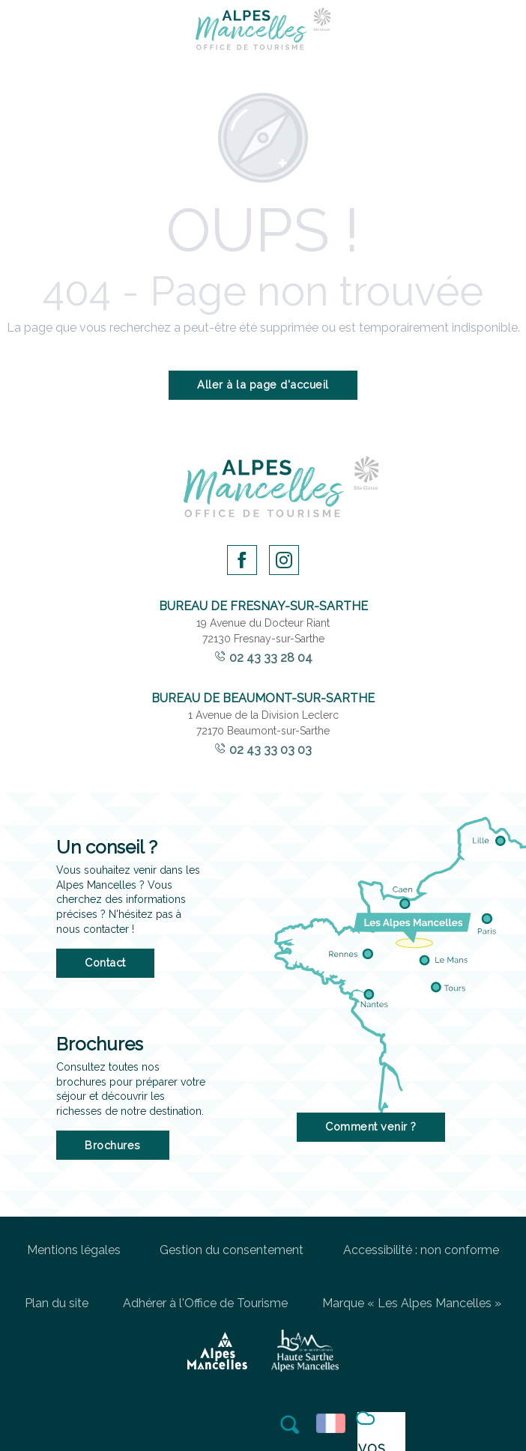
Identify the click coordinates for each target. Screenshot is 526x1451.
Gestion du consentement (231, 1250)
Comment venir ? (371, 1126)
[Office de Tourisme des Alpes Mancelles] (263, 31)
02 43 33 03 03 (270, 750)
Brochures (113, 1145)
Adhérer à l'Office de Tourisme (205, 1303)
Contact (105, 962)
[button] (290, 1425)
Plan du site (56, 1303)
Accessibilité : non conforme (421, 1250)
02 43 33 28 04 (270, 658)
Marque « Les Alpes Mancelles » (411, 1303)
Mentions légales (74, 1250)
